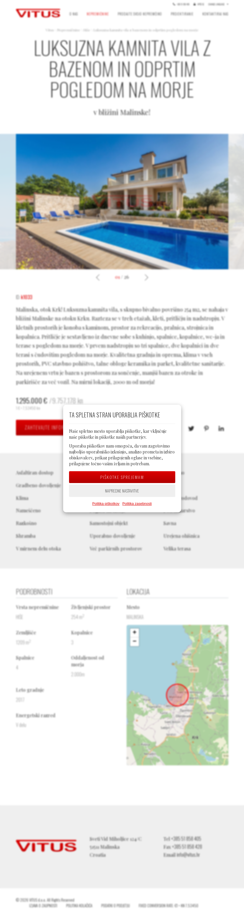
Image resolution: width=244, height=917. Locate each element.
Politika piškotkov (105, 504)
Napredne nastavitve (122, 490)
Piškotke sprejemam (122, 477)
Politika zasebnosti (137, 504)
